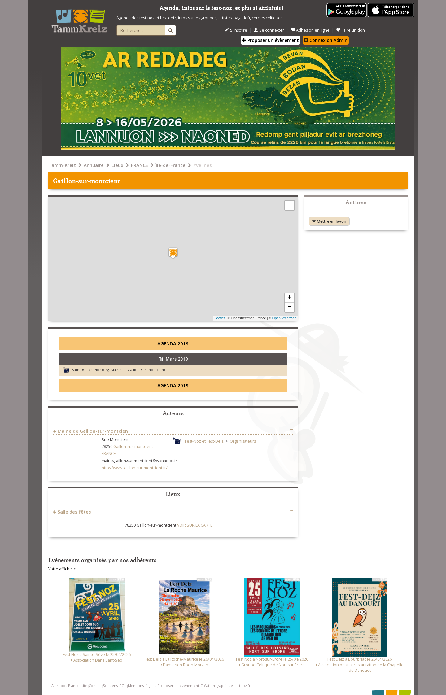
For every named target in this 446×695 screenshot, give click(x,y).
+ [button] (289, 298)
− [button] (289, 307)
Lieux (117, 165)
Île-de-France (171, 165)
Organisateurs (243, 441)
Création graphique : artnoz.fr (225, 685)
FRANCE (139, 165)
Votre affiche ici (62, 568)
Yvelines (202, 165)
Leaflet (219, 318)
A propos (59, 685)
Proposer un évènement (270, 40)
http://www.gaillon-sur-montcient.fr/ (135, 467)
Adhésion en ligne (310, 30)
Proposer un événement (178, 685)
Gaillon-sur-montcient (133, 446)
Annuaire (94, 165)
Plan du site (77, 685)
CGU (123, 685)
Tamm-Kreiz (62, 165)
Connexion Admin (326, 40)
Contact (95, 685)
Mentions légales (142, 685)
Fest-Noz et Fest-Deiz (204, 441)
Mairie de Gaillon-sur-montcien (93, 431)
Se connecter (269, 30)
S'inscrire (236, 30)
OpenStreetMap (284, 318)
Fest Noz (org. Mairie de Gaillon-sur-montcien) (126, 369)
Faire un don (350, 30)
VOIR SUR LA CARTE (194, 525)
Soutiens (110, 685)
